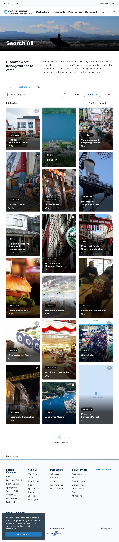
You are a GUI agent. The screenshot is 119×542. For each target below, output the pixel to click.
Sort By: (92, 103)
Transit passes (78, 481)
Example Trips (78, 485)
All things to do (34, 499)
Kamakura (54, 477)
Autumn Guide (12, 495)
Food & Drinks (34, 481)
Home (8, 456)
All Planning (77, 496)
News (8, 476)
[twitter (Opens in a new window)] (8, 3)
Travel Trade (58, 528)
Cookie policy (25, 526)
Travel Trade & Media (107, 4)
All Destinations (57, 488)
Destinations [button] (42, 12)
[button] (108, 11)
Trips (38, 87)
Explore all (10, 502)
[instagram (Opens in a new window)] (12, 3)
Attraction (32, 474)
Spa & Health (33, 488)
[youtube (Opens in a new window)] (17, 3)
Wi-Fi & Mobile (78, 488)
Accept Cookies (23, 534)
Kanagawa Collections (15, 480)
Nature (31, 492)
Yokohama (54, 474)
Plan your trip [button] (75, 12)
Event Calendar (12, 484)
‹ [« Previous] (49, 437)
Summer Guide (12, 491)
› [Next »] (69, 437)
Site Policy (44, 528)
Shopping (32, 496)
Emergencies (77, 492)
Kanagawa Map (56, 485)
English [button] (105, 528)
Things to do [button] (58, 12)
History (31, 485)
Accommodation (79, 474)
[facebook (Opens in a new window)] (4, 3)
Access (75, 477)
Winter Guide (11, 498)
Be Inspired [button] (91, 12)
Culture (31, 477)
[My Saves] (113, 11)
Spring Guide (11, 487)
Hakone (53, 481)
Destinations (25, 87)
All (11, 87)
